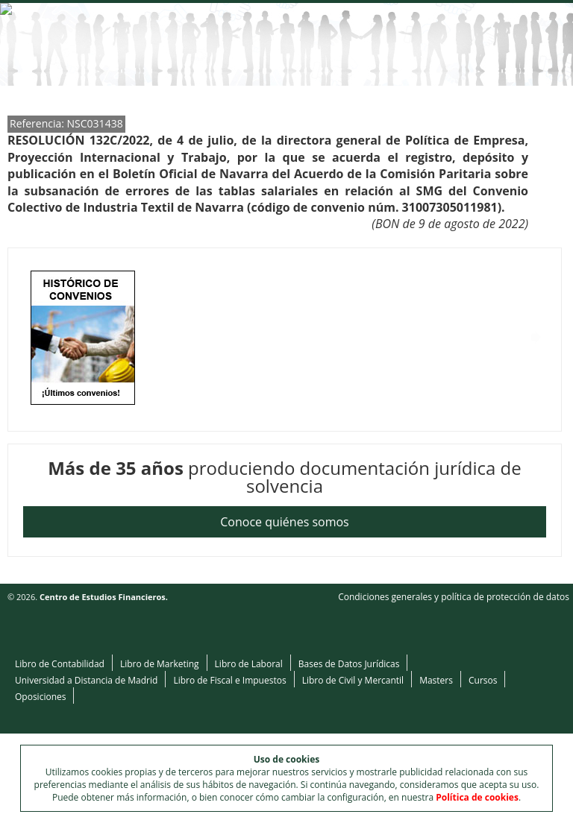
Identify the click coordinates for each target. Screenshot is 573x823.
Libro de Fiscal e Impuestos (229, 680)
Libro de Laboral (249, 664)
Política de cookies (477, 797)
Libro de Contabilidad (59, 664)
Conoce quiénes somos (284, 522)
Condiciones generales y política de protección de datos (453, 596)
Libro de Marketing (159, 664)
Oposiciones (40, 696)
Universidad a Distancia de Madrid (86, 680)
